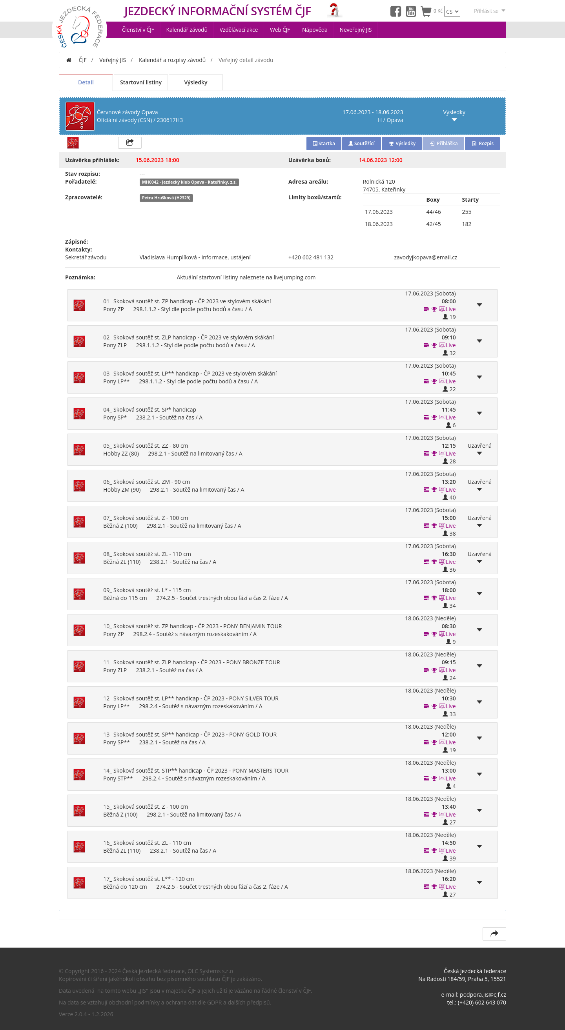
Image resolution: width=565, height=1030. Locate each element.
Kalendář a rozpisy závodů (172, 60)
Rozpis (482, 143)
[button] (434, 309)
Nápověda (315, 29)
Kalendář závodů (187, 29)
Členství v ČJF (138, 29)
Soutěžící (361, 143)
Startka (324, 143)
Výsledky (195, 82)
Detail (86, 82)
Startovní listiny (141, 82)
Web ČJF (280, 29)
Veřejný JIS (112, 60)
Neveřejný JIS (356, 29)
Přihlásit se (490, 11)
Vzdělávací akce (239, 29)
